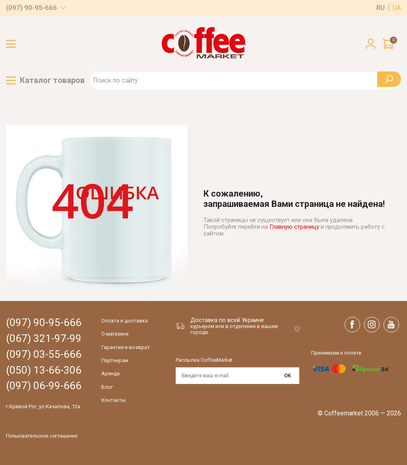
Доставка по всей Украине (227, 320)
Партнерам (114, 360)
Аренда (110, 373)
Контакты (113, 400)
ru (380, 8)
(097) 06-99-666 (43, 386)
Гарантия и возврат (125, 347)
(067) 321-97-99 (43, 338)
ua (397, 8)
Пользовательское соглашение (42, 436)
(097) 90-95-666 (31, 8)
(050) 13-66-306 (43, 370)
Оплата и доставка (124, 321)
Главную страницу (294, 226)
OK (287, 375)
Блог (107, 387)
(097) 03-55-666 (43, 354)
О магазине (114, 334)
